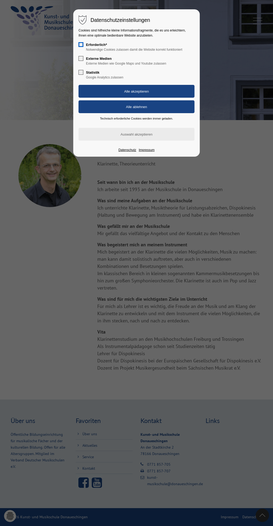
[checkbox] (81, 44)
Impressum (146, 150)
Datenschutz (127, 150)
